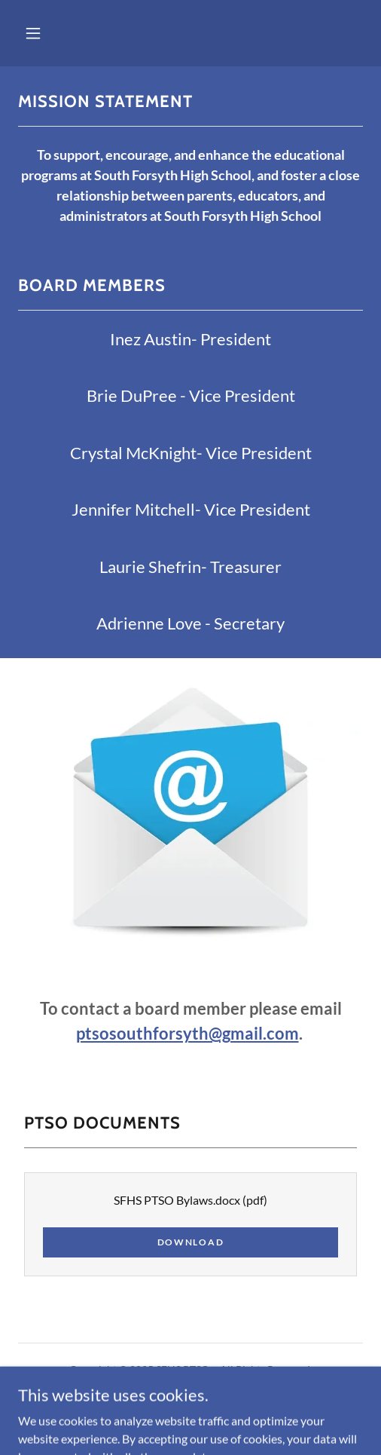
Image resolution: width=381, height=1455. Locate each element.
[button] (33, 33)
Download (190, 1242)
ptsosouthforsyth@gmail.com (187, 1033)
